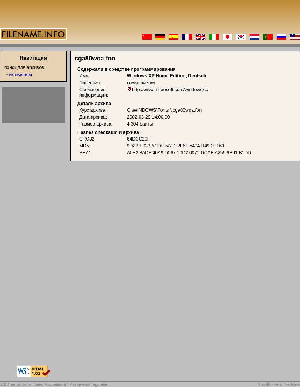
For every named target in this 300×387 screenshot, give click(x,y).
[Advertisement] (33, 105)
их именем (20, 74)
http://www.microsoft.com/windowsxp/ (170, 89)
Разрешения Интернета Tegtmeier (76, 384)
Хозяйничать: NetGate (279, 384)
